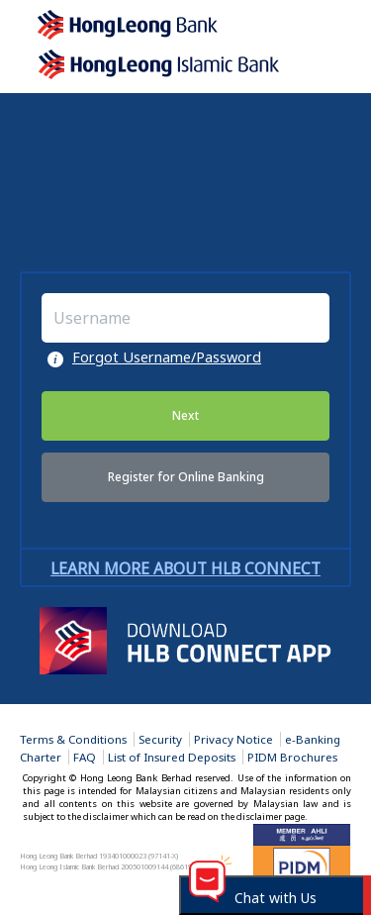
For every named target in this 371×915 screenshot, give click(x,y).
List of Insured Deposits (171, 757)
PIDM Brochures (292, 757)
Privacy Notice (233, 739)
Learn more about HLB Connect (185, 568)
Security (160, 739)
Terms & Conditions (73, 739)
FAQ (84, 757)
